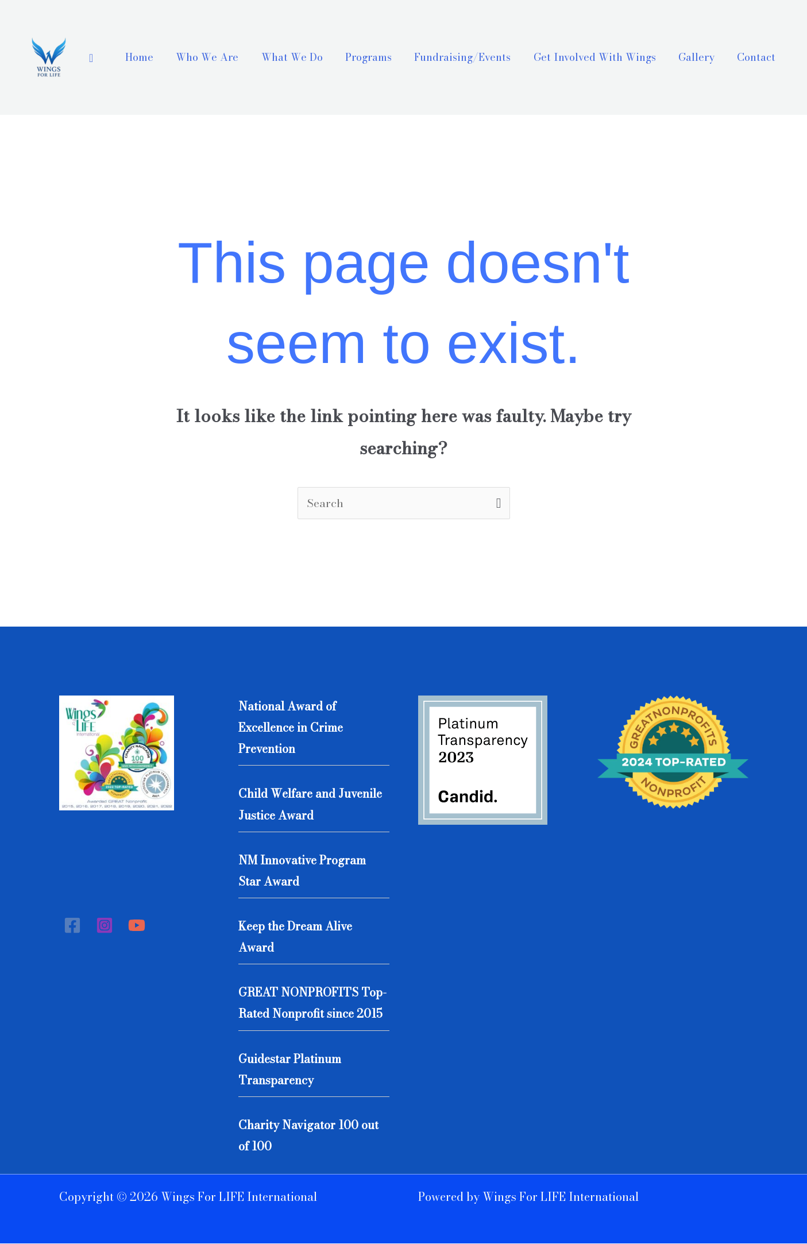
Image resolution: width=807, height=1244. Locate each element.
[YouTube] (136, 926)
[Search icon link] (91, 58)
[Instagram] (104, 926)
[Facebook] (72, 926)
